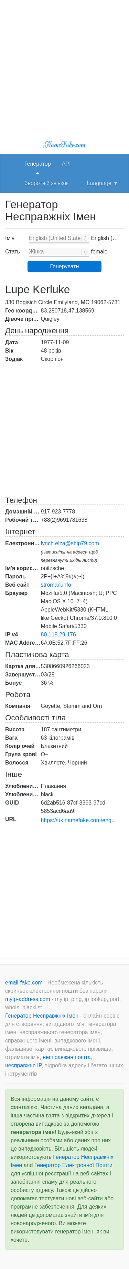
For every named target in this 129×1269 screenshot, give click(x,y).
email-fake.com (24, 983)
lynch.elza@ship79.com (70, 543)
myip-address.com (27, 999)
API (66, 164)
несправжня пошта (67, 1057)
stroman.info (56, 585)
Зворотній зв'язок (46, 183)
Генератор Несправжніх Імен (42, 1016)
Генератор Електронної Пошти (73, 1165)
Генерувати (64, 266)
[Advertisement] (64, 64)
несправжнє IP (23, 1065)
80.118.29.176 (58, 634)
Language (102, 183)
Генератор (37, 164)
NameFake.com (64, 145)
